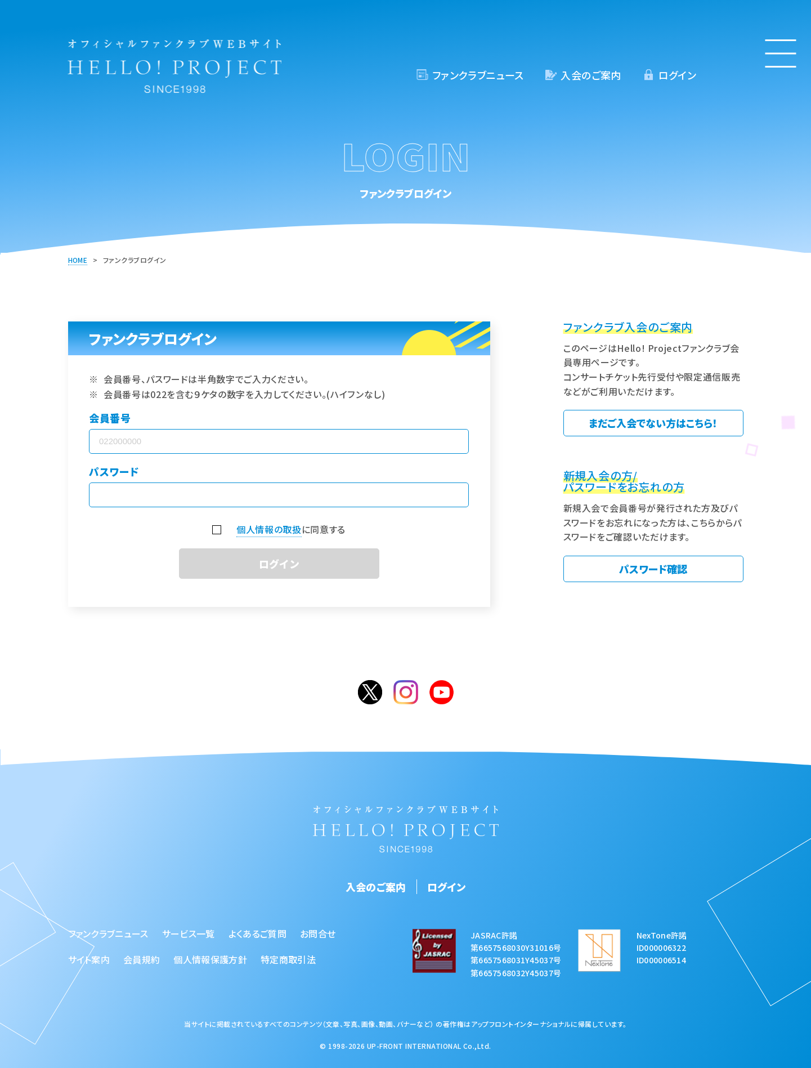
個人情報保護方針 (210, 959)
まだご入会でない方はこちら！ (653, 422)
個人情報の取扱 (268, 529)
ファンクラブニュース (478, 75)
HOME (78, 260)
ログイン (677, 75)
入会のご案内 (591, 75)
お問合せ (317, 933)
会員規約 (141, 959)
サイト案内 (89, 959)
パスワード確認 (653, 568)
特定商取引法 (288, 959)
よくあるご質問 (257, 933)
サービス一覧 (188, 933)
